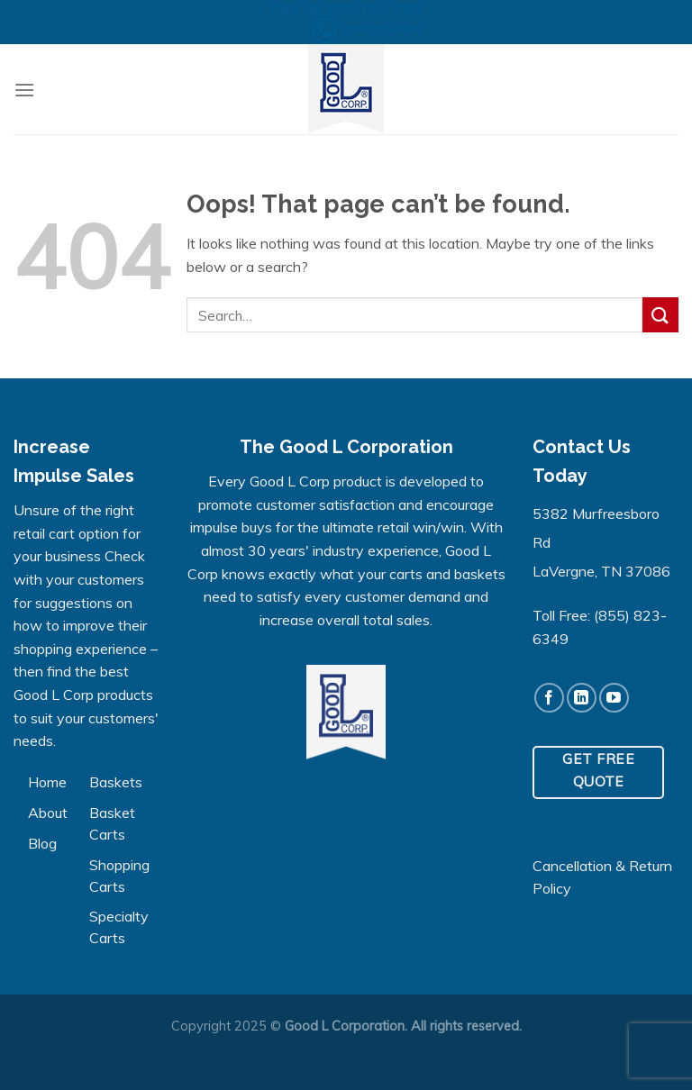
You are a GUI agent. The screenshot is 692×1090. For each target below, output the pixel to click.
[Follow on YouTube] (614, 698)
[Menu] (24, 90)
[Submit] (660, 314)
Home (47, 782)
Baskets (115, 782)
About (48, 813)
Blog (42, 843)
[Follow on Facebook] (549, 698)
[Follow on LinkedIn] (581, 698)
